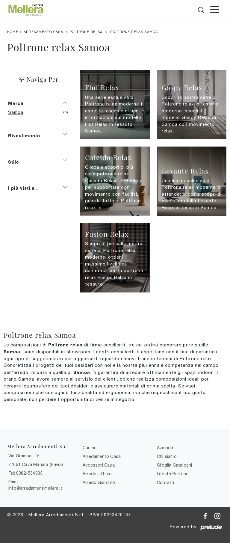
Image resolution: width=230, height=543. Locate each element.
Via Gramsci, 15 (24, 455)
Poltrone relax (85, 32)
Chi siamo (167, 456)
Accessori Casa (99, 465)
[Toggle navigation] (215, 9)
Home (12, 32)
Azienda (165, 447)
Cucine (89, 447)
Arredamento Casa (43, 32)
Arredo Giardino (99, 482)
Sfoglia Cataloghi (174, 465)
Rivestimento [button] (24, 135)
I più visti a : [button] (23, 188)
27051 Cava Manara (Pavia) (35, 464)
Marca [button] (16, 103)
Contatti (165, 482)
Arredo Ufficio (97, 473)
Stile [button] (13, 162)
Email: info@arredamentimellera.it (35, 485)
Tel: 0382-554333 (25, 473)
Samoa (18, 112)
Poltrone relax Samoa (134, 32)
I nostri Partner (172, 473)
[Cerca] (201, 8)
